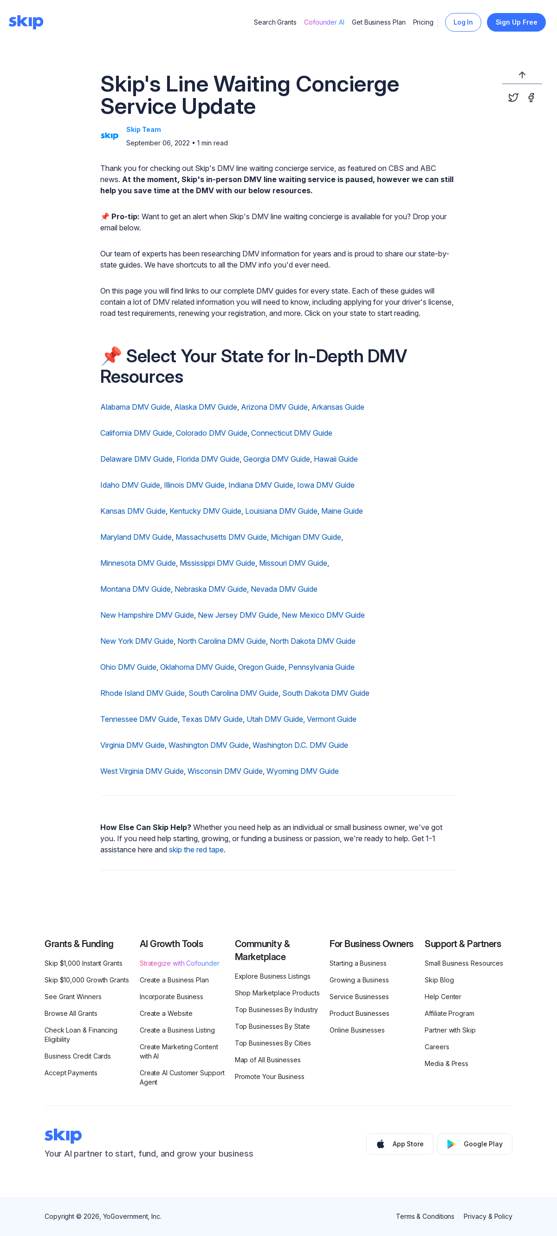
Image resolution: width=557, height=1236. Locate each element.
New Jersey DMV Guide (238, 615)
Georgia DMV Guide (276, 459)
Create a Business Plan (174, 980)
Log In (463, 22)
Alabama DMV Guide (135, 407)
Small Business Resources (464, 963)
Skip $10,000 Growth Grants (87, 980)
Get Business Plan (379, 22)
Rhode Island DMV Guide (142, 693)
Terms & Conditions (425, 1216)
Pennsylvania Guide (321, 667)
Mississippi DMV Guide (217, 563)
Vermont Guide (331, 719)
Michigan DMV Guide (306, 537)
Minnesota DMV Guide (138, 563)
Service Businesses (359, 997)
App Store (400, 1144)
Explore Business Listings (273, 976)
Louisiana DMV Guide (281, 511)
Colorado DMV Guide (211, 433)
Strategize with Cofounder (180, 963)
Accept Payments (71, 1073)
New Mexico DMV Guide (323, 615)
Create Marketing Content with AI (179, 1051)
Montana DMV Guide (135, 589)
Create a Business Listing (177, 1030)
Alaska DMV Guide (205, 407)
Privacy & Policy (488, 1216)
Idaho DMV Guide (130, 485)
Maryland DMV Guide (136, 537)
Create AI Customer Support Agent (182, 1077)
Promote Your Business (269, 1076)
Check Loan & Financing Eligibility (81, 1034)
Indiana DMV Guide (260, 485)
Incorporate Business (171, 997)
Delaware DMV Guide (136, 459)
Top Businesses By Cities (273, 1043)
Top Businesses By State (272, 1026)
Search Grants (275, 22)
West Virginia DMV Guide (142, 771)
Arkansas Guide (337, 407)
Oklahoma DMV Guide (197, 667)
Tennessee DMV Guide (139, 719)
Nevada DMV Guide (284, 589)
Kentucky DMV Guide (205, 511)
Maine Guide (342, 511)
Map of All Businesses (268, 1060)
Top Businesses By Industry (276, 1010)
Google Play (475, 1144)
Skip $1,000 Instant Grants (84, 963)
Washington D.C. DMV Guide (300, 745)
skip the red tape (196, 849)
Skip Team (143, 129)
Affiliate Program (449, 1013)
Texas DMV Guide (212, 719)
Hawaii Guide (336, 459)
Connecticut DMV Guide (291, 433)
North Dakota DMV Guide (313, 641)
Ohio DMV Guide (128, 667)
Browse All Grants (71, 1013)
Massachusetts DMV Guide (221, 537)
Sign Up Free (517, 22)
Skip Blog (439, 980)
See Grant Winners (73, 997)
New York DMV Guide (137, 641)
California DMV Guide (136, 433)
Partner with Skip (450, 1030)
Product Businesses (359, 1013)
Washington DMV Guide (208, 745)
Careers (437, 1047)
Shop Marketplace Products (277, 993)
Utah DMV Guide (274, 719)
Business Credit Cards (78, 1056)
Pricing (423, 22)
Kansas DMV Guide (133, 511)
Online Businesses (357, 1030)
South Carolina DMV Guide (233, 693)
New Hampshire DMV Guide (147, 615)
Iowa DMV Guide (326, 485)
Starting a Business (358, 963)
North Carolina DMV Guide (221, 641)
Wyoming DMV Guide (302, 771)
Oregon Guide (261, 667)
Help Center (443, 997)
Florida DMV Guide (208, 459)
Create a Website (166, 1013)
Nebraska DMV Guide (211, 589)
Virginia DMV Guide (132, 745)
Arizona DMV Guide (274, 407)
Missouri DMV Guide (293, 563)
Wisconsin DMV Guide (225, 771)
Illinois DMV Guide (194, 485)
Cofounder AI (324, 22)
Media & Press (446, 1063)
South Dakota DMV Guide (325, 693)
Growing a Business (359, 980)
